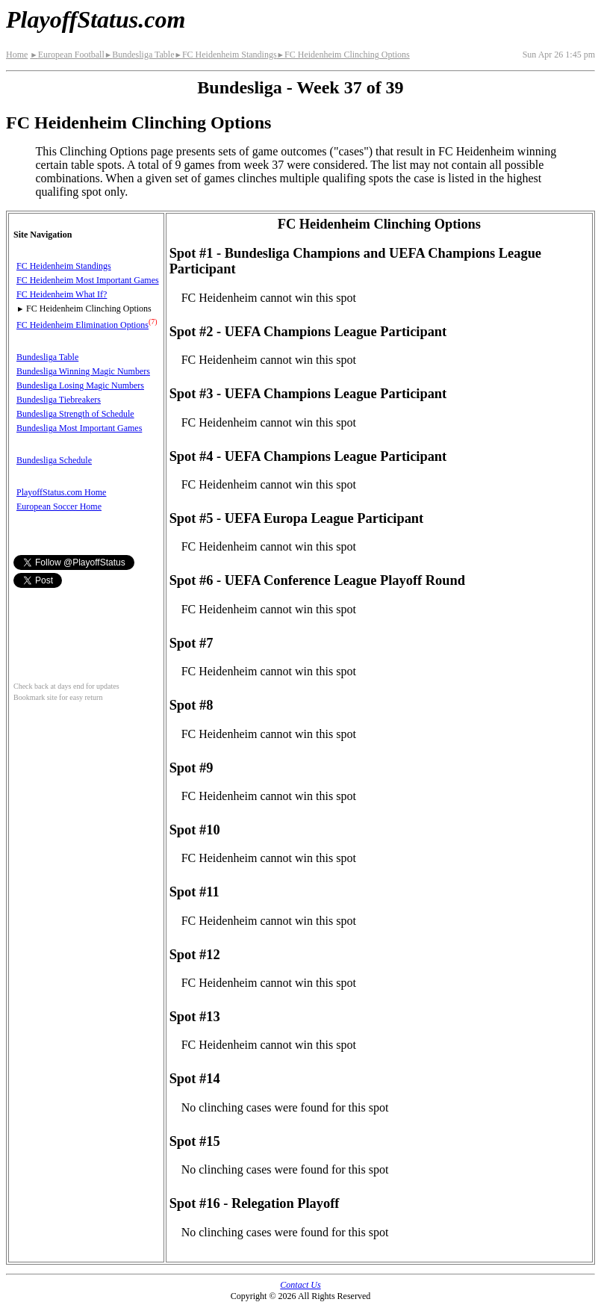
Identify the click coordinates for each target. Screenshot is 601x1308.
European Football (67, 54)
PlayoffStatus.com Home (61, 492)
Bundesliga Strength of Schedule (75, 414)
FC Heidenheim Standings (225, 54)
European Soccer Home (59, 506)
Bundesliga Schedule (54, 460)
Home (17, 54)
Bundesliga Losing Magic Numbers (80, 385)
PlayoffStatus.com (95, 19)
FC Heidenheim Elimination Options (82, 325)
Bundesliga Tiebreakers (58, 399)
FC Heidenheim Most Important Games (87, 280)
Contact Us (300, 1285)
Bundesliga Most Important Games (79, 428)
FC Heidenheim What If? (61, 294)
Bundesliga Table (140, 54)
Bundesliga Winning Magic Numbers (83, 371)
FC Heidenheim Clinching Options (343, 54)
